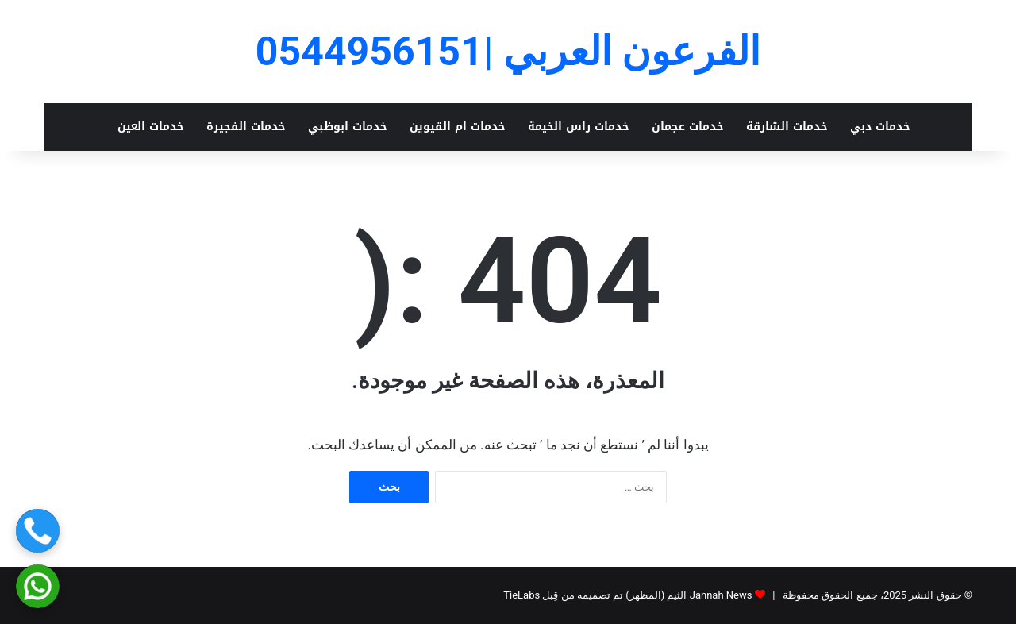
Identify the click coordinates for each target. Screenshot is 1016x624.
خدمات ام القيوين (458, 126)
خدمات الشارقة (787, 126)
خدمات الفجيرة (246, 126)
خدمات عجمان (688, 126)
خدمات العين (150, 126)
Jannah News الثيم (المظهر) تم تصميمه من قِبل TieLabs (627, 595)
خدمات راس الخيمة (578, 126)
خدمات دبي (880, 126)
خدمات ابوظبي (347, 126)
